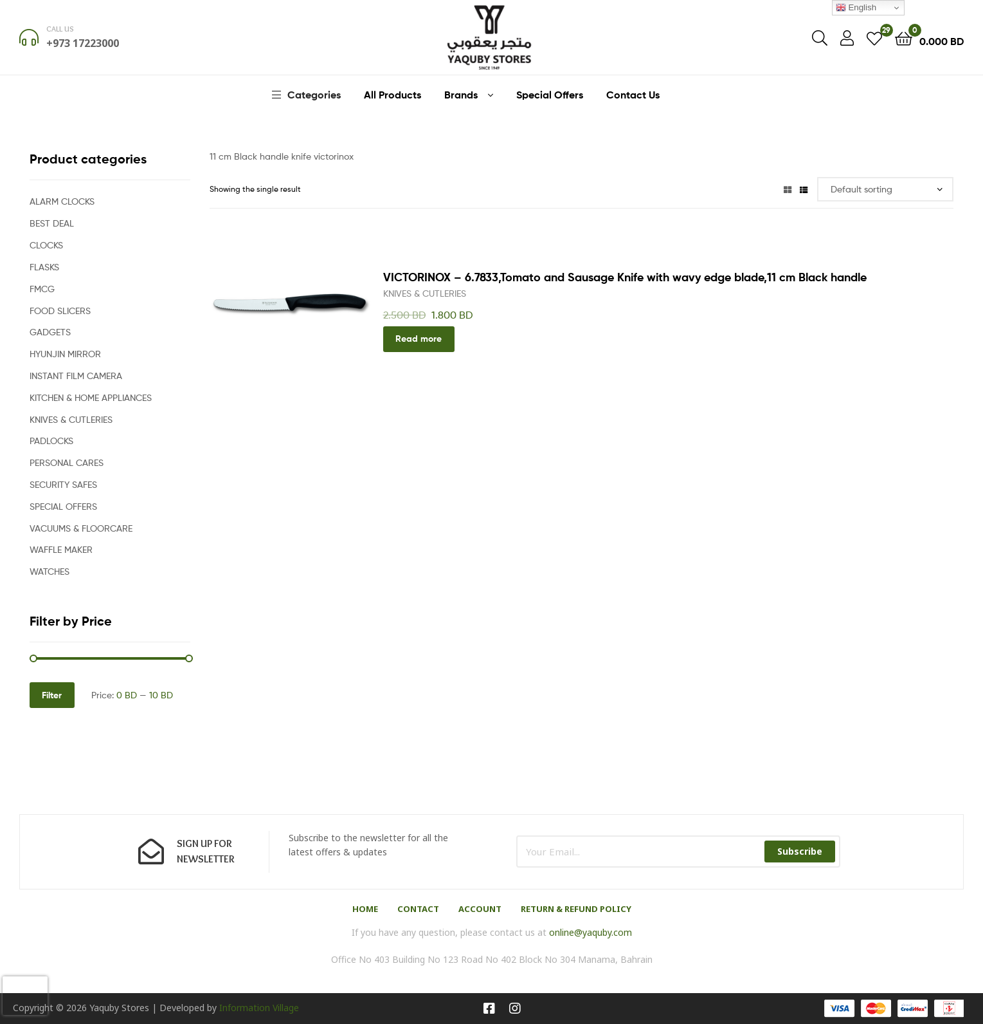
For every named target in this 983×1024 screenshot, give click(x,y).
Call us (60, 28)
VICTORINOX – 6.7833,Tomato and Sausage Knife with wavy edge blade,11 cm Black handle (625, 277)
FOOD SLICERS (60, 310)
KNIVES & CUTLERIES (424, 293)
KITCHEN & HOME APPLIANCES (91, 397)
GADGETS (50, 331)
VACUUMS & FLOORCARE (81, 528)
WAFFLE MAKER (61, 549)
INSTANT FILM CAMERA (76, 375)
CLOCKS (46, 244)
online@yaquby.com (590, 932)
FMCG (42, 288)
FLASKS (44, 266)
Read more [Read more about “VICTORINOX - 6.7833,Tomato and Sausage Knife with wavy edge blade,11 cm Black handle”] (418, 338)
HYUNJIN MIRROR (65, 353)
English (856, 8)
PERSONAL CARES (67, 462)
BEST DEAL (52, 223)
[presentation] (25, 995)
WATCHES (49, 571)
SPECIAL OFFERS (63, 506)
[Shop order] (885, 189)
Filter (52, 695)
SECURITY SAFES (63, 484)
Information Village (259, 1007)
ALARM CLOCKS (62, 201)
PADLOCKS (51, 440)
